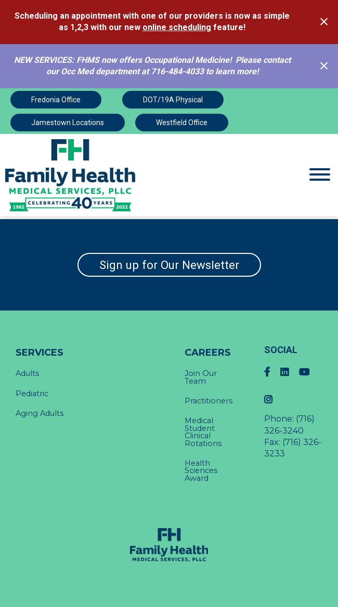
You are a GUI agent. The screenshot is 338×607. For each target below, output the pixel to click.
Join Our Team (201, 377)
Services (39, 352)
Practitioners (208, 401)
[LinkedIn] (289, 372)
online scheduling (176, 27)
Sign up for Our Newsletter (169, 265)
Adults (27, 373)
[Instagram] (273, 399)
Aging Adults (39, 413)
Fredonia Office (56, 100)
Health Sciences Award (201, 470)
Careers (208, 352)
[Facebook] (272, 372)
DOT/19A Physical (173, 100)
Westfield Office (181, 122)
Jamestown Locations (67, 122)
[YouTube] (309, 372)
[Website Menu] (320, 175)
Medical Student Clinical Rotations (203, 432)
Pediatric (32, 393)
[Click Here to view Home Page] (127, 175)
